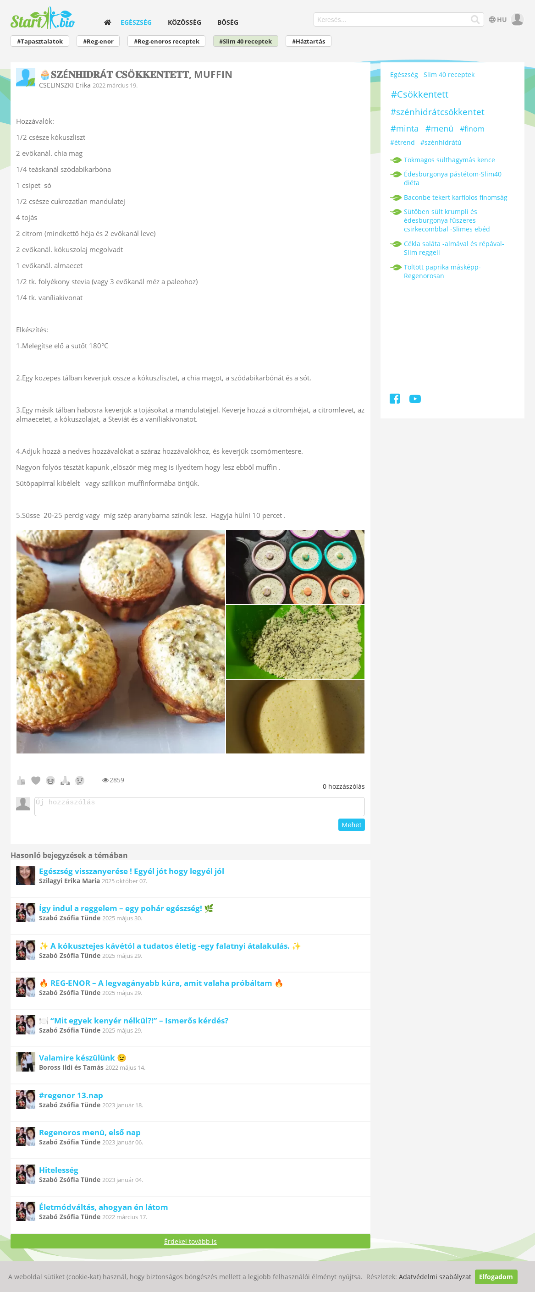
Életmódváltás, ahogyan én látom (103, 1209)
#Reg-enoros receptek (166, 41)
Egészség (136, 22)
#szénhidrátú (441, 142)
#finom (472, 129)
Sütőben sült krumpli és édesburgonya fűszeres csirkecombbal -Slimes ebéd (447, 220)
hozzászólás (344, 786)
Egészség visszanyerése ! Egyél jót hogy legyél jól (131, 874)
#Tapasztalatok (40, 41)
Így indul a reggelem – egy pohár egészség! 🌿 (126, 911)
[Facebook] (395, 400)
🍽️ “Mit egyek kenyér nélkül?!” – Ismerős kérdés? (133, 1023)
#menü (439, 128)
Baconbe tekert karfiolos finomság (455, 197)
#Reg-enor (98, 41)
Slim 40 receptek (449, 74)
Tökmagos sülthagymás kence (449, 159)
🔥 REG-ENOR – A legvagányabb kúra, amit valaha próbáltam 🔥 (161, 985)
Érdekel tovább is (190, 1244)
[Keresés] (475, 19)
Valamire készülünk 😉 (83, 1060)
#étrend (402, 142)
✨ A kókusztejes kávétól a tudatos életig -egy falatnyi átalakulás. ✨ (170, 948)
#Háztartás (308, 41)
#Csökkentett (419, 94)
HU (497, 19)
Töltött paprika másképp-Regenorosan (442, 271)
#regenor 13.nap (71, 1098)
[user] (516, 19)
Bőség (227, 22)
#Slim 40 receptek (245, 41)
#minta (405, 128)
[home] (107, 22)
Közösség (184, 22)
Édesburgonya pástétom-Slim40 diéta (453, 178)
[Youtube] (415, 400)
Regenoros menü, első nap (90, 1135)
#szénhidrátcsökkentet (438, 112)
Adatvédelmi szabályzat (435, 1276)
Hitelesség (58, 1172)
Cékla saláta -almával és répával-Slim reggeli (454, 248)
